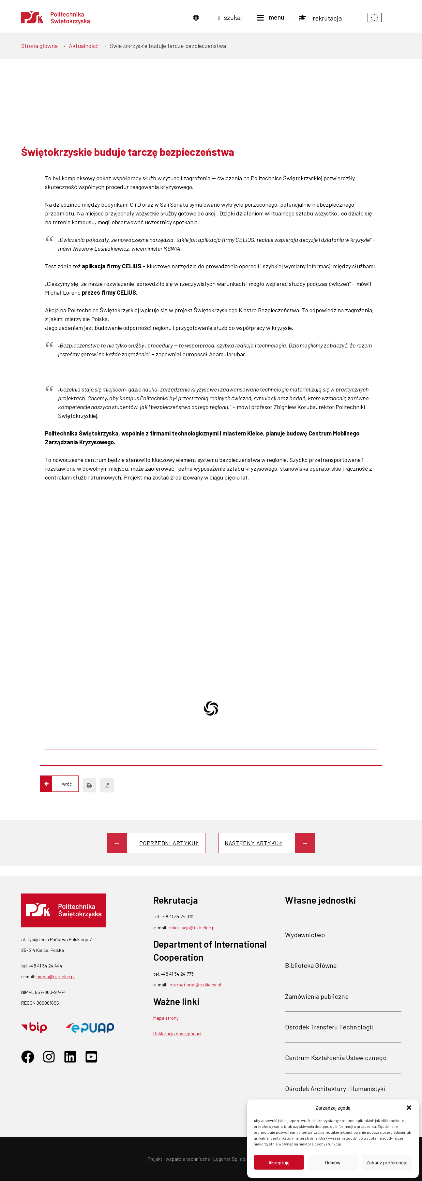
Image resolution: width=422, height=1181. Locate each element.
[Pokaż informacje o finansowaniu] (374, 18)
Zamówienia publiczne (317, 996)
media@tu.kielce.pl (56, 976)
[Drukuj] (89, 785)
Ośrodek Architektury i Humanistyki (335, 1088)
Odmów (332, 1162)
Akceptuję (279, 1162)
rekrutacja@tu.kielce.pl (192, 927)
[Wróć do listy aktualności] (59, 783)
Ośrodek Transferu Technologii (329, 1027)
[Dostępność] (197, 18)
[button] (409, 1107)
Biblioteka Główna (311, 965)
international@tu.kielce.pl (195, 984)
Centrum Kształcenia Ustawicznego (335, 1057)
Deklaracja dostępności (177, 1033)
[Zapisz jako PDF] (107, 785)
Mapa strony (166, 1018)
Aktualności (83, 45)
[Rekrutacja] (320, 18)
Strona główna (39, 45)
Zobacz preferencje (386, 1162)
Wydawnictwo (305, 934)
